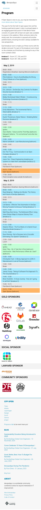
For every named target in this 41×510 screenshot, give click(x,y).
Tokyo (6, 406)
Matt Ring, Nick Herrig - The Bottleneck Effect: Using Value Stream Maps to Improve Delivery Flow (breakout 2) (20, 214)
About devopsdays (9, 492)
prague (6, 420)
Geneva (6, 417)
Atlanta (6, 408)
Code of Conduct (9, 497)
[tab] (20, 65)
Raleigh (6, 413)
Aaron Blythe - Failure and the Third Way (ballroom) (20, 132)
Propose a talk (9, 424)
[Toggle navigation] (36, 3)
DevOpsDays (9, 2)
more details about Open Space (12, 22)
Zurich (6, 415)
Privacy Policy (8, 495)
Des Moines (6, 8)
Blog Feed (7, 473)
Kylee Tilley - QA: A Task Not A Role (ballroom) (18, 249)
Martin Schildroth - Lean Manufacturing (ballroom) (19, 141)
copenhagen (8, 411)
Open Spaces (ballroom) (11, 172)
